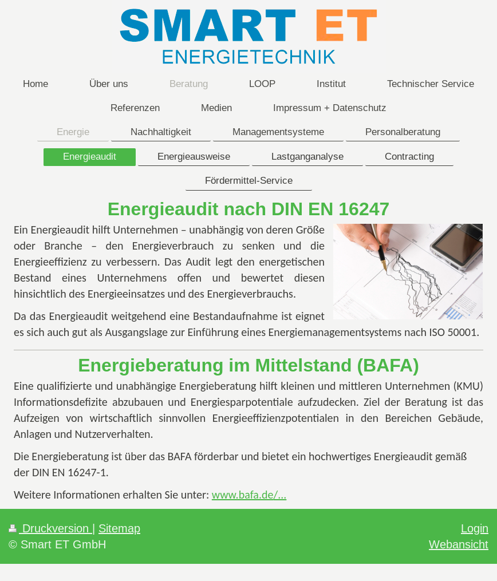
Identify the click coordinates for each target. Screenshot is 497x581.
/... (279, 494)
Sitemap (119, 528)
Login (474, 528)
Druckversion (50, 528)
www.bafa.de (243, 494)
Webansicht (458, 544)
